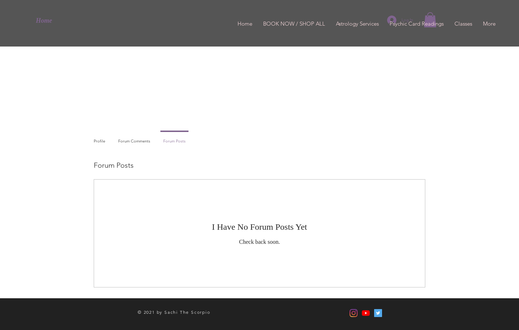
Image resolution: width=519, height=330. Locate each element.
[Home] (44, 21)
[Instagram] (354, 313)
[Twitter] (378, 313)
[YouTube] (366, 313)
